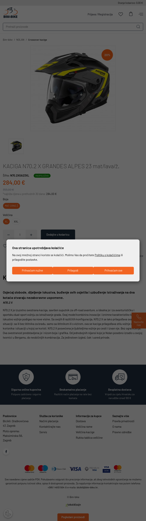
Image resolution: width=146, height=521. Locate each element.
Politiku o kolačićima (107, 255)
